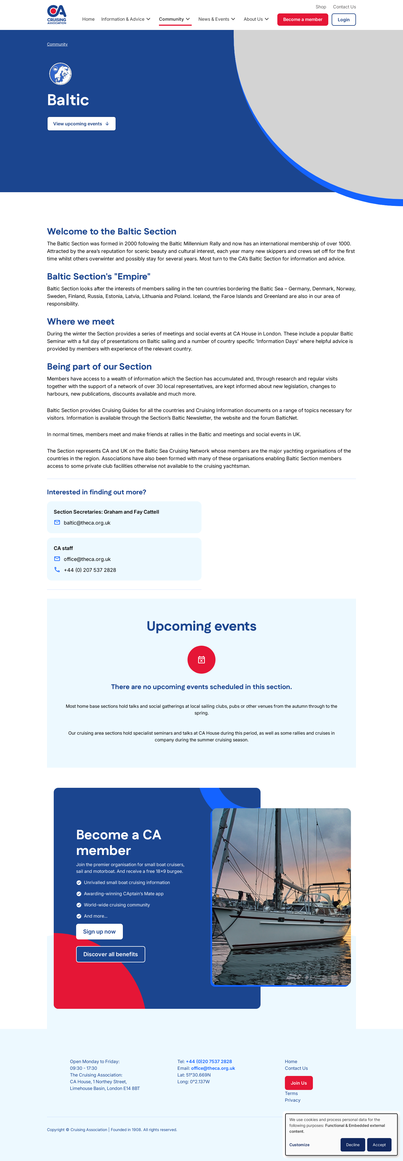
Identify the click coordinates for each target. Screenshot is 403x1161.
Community (171, 19)
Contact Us (344, 7)
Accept (379, 1144)
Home (88, 19)
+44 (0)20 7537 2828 (209, 1061)
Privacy (293, 1100)
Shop (321, 7)
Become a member (302, 19)
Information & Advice (122, 19)
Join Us (299, 1083)
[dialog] (341, 1134)
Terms (291, 1093)
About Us (253, 19)
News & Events (213, 19)
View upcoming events (77, 123)
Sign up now (99, 931)
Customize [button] (299, 1144)
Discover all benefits (110, 954)
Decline (353, 1144)
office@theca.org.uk (213, 1068)
